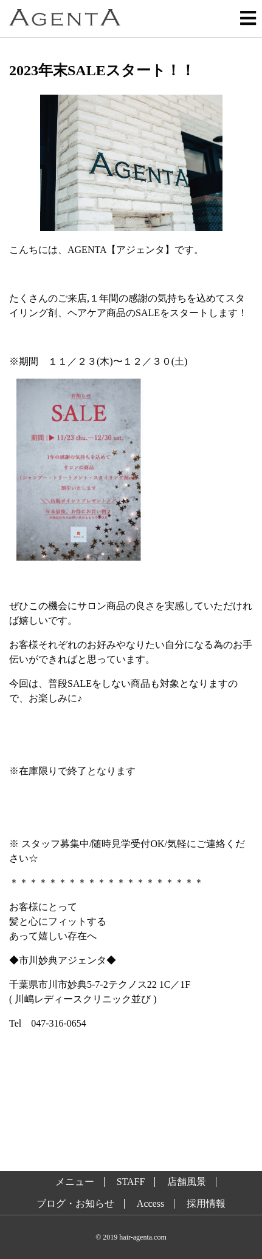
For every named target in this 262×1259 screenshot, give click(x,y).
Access (150, 1204)
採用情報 (206, 1204)
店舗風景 (186, 1182)
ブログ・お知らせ (75, 1204)
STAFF (131, 1182)
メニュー (74, 1182)
